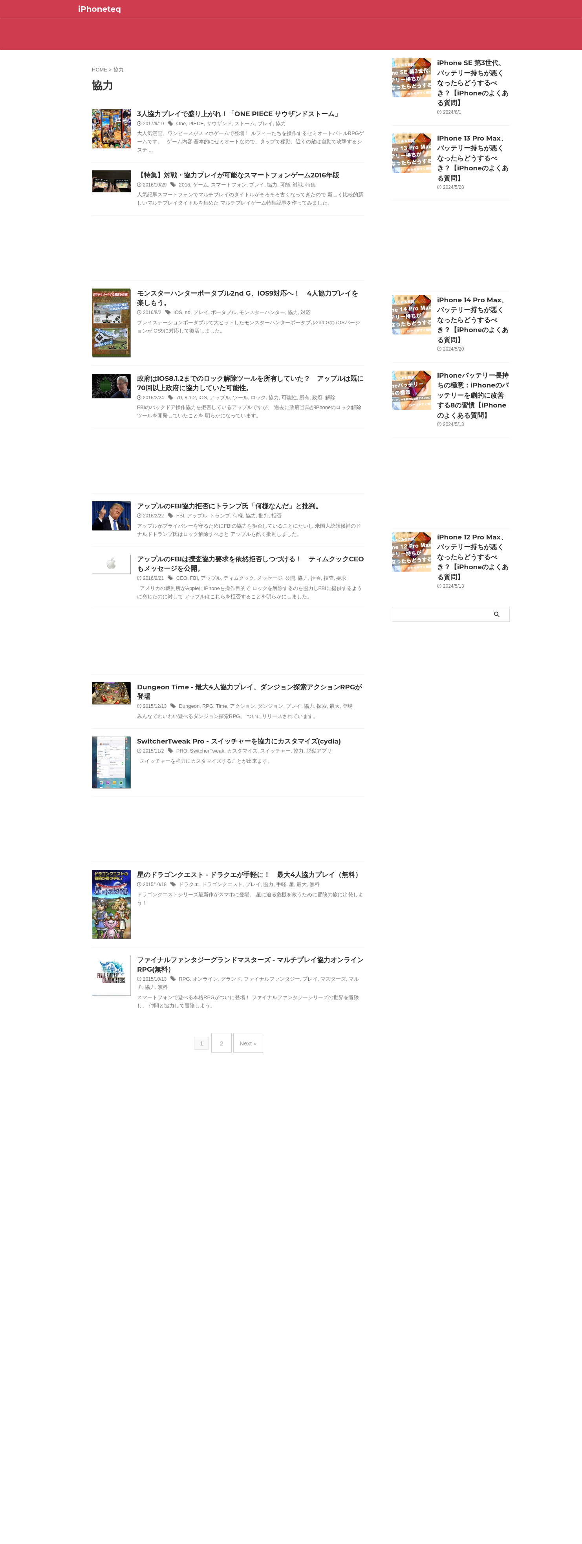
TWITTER (133, 42)
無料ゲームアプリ (385, 26)
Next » (246, 1175)
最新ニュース (196, 26)
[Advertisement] (228, 272)
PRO (201, 820)
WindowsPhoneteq (259, 42)
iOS (197, 336)
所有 (315, 456)
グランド (247, 1110)
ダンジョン (284, 775)
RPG (225, 775)
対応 (316, 336)
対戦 (309, 199)
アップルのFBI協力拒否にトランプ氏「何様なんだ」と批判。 (244, 564)
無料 (325, 990)
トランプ (236, 575)
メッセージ (283, 646)
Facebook (448, 26)
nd (206, 336)
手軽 (293, 990)
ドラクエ (207, 990)
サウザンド (236, 124)
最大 (344, 775)
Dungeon (208, 775)
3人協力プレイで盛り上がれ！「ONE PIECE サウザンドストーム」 (253, 114)
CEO (201, 646)
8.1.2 (209, 456)
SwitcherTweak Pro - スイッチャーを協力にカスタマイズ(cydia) (253, 810)
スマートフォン (244, 199)
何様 (253, 575)
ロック (272, 456)
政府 (328, 456)
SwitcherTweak (224, 820)
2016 (203, 199)
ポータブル (240, 336)
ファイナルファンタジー (285, 1110)
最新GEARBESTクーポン (385, 42)
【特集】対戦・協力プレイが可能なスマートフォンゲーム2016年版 (252, 189)
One (200, 124)
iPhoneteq (99, 9)
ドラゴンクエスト (239, 990)
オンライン (223, 1110)
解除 (340, 456)
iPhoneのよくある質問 (259, 26)
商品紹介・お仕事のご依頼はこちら (448, 44)
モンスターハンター (275, 336)
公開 (302, 646)
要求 (350, 646)
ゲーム (219, 199)
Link (196, 42)
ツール (256, 456)
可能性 (302, 456)
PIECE (214, 124)
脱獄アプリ (322, 42)
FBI (199, 575)
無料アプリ (322, 26)
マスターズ (342, 1110)
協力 (293, 124)
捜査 (338, 646)
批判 (277, 575)
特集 (321, 199)
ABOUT (133, 26)
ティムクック (254, 646)
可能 (297, 199)
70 (198, 456)
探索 (332, 775)
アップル (236, 456)
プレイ (279, 124)
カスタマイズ (257, 820)
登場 (356, 775)
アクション (257, 775)
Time (238, 775)
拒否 (289, 575)
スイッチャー (288, 820)
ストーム (259, 124)
